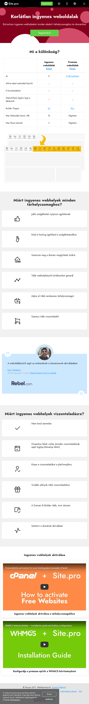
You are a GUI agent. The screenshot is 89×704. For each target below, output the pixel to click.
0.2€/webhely (72, 76)
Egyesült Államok (59, 687)
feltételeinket (15, 700)
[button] (47, 4)
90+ (72, 108)
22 (49, 108)
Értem (49, 694)
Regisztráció (44, 33)
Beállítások (49, 699)
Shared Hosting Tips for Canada (43, 373)
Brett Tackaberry (14, 370)
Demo (49, 68)
